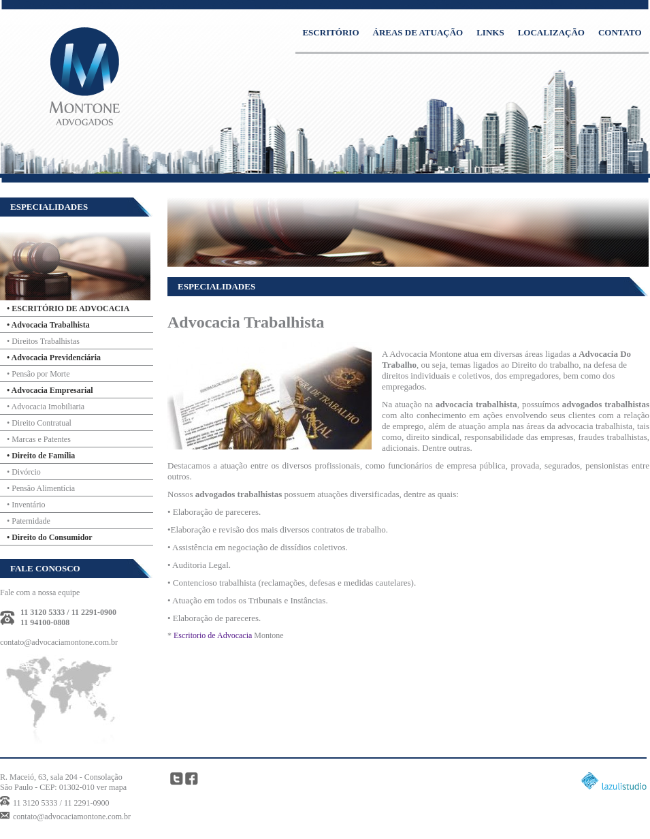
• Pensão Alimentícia (41, 488)
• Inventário (26, 504)
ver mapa (112, 787)
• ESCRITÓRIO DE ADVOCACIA (68, 308)
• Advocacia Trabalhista (48, 325)
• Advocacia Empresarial (50, 390)
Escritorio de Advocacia (213, 635)
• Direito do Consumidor (50, 537)
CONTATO (620, 32)
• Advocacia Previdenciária (54, 357)
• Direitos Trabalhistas (43, 341)
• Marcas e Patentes (39, 439)
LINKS (490, 32)
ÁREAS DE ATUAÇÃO (418, 32)
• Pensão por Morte (38, 374)
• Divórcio (24, 472)
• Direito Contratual (39, 423)
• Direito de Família (41, 455)
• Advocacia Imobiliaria (45, 406)
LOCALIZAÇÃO (551, 32)
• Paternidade (28, 521)
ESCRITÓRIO (330, 32)
